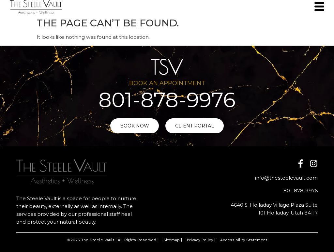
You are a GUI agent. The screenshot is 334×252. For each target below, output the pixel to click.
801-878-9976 (167, 99)
